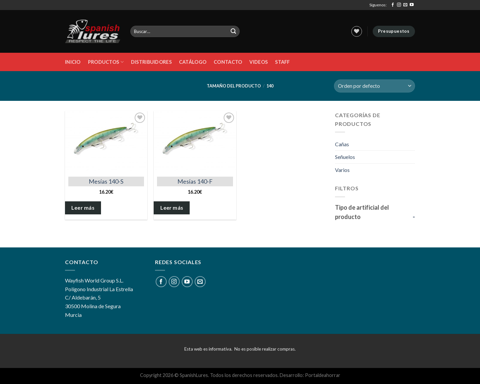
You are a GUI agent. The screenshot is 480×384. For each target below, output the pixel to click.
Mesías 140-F (195, 181)
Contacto (228, 62)
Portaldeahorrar (322, 375)
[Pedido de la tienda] (374, 85)
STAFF (282, 62)
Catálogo (192, 62)
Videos (258, 62)
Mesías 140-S (106, 181)
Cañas (342, 144)
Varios (342, 170)
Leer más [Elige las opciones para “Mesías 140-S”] (82, 208)
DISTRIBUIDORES (151, 62)
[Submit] (233, 31)
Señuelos (345, 157)
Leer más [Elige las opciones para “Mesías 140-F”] (171, 208)
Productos (106, 62)
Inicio (73, 62)
